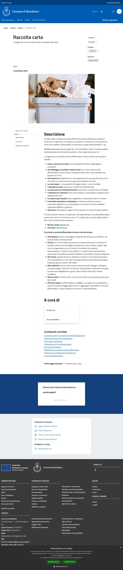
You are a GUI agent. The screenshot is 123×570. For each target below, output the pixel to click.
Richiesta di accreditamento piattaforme (59, 353)
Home (6, 28)
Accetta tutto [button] (53, 562)
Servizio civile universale (70, 524)
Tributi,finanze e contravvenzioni (73, 492)
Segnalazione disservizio (40, 521)
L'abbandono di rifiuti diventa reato (57, 344)
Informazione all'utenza (53, 341)
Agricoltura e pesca (69, 504)
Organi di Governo (7, 486)
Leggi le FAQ (36, 524)
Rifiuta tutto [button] (70, 562)
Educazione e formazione (71, 486)
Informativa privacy (69, 527)
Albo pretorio (67, 521)
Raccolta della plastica (52, 347)
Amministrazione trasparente (72, 518)
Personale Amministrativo (10, 501)
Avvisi (94, 492)
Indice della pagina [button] (21, 131)
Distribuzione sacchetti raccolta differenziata (61, 350)
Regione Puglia (6, 2)
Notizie (20, 28)
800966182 (64, 224)
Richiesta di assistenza (40, 527)
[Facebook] (101, 11)
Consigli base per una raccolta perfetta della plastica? (64, 335)
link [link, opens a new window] (81, 557)
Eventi (94, 502)
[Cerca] (119, 11)
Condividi (92, 38)
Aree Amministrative (8, 489)
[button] (61, 566)
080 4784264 (19, 544)
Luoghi (94, 505)
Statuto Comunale (7, 508)
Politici (3, 498)
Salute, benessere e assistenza (73, 498)
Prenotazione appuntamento (42, 518)
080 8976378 (61, 227)
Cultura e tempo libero (40, 489)
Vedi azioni (93, 42)
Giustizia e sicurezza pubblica (72, 489)
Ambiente (65, 495)
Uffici (3, 492)
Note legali (66, 530)
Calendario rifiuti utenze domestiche (58, 338)
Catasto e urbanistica (39, 501)
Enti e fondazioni (7, 495)
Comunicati (96, 489)
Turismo (34, 504)
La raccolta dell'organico (53, 355)
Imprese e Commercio (39, 495)
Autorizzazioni (67, 501)
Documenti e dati (7, 504)
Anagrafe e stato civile (40, 486)
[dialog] (61, 557)
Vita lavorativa (37, 492)
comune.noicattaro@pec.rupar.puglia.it (15, 542)
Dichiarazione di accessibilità (72, 533)
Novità (13, 28)
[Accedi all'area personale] (113, 3)
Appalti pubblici (37, 498)
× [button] (120, 547)
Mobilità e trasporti (39, 507)
